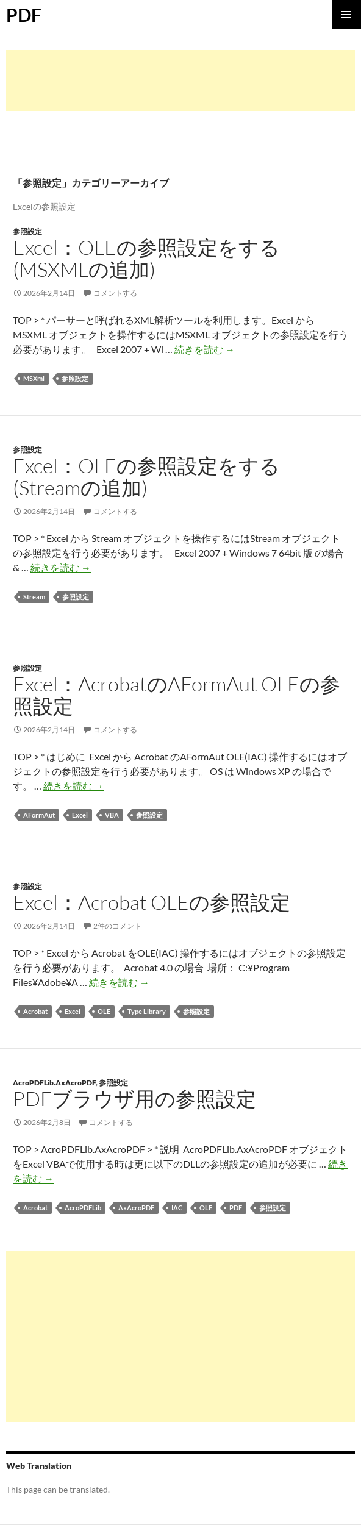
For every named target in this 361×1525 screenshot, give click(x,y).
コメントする (115, 293)
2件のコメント (117, 925)
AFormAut (39, 815)
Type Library (146, 1011)
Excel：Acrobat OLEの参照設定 (151, 902)
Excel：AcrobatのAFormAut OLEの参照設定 (176, 694)
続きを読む (204, 349)
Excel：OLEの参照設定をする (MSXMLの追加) (146, 258)
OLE (104, 1011)
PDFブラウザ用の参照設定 (134, 1098)
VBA (112, 815)
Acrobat (35, 1011)
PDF (23, 15)
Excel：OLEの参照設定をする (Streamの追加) (146, 476)
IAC (176, 1208)
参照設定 (27, 231)
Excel (80, 815)
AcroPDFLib (83, 1208)
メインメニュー (346, 14)
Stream (34, 597)
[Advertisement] (180, 80)
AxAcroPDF (136, 1208)
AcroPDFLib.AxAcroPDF (54, 1082)
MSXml (34, 378)
